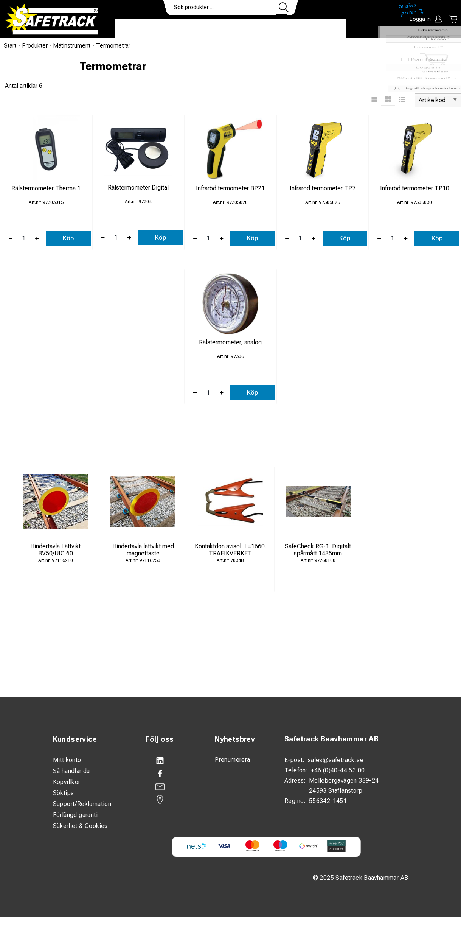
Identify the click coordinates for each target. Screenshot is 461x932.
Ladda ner (323, 28)
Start (10, 45)
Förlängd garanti (75, 814)
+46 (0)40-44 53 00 (338, 770)
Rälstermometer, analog (230, 342)
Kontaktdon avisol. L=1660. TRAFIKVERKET (230, 550)
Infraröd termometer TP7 (322, 188)
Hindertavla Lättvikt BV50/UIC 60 (55, 550)
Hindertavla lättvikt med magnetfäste (143, 550)
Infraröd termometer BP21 (230, 188)
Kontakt (281, 28)
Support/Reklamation (82, 804)
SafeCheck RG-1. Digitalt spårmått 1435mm (318, 550)
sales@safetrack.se (335, 760)
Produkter (139, 28)
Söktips (63, 793)
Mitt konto (67, 760)
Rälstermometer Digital (138, 187)
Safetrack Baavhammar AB (331, 738)
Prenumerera (232, 759)
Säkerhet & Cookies (80, 825)
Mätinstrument (71, 45)
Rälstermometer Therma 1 (46, 188)
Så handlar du (71, 771)
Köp (68, 238)
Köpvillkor (67, 782)
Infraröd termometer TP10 (414, 188)
